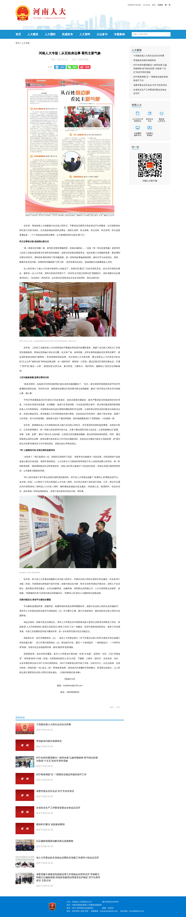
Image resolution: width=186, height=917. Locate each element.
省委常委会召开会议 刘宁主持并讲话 (55, 791)
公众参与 (102, 34)
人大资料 (84, 34)
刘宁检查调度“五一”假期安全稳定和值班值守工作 (61, 774)
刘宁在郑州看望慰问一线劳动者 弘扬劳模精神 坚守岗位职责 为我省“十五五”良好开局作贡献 (150, 68)
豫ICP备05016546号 (110, 902)
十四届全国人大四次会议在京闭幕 (53, 724)
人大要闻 (137, 50)
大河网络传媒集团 (94, 905)
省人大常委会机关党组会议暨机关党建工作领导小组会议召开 (67, 857)
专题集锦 (119, 34)
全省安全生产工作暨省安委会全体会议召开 (58, 807)
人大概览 (32, 34)
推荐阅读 (20, 717)
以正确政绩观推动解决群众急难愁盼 (54, 841)
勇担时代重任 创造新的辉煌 (50, 824)
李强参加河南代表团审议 (49, 741)
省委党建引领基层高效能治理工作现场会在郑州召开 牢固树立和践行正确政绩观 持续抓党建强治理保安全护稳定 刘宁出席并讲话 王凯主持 (68, 877)
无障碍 (160, 5)
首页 (18, 34)
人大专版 (25, 43)
